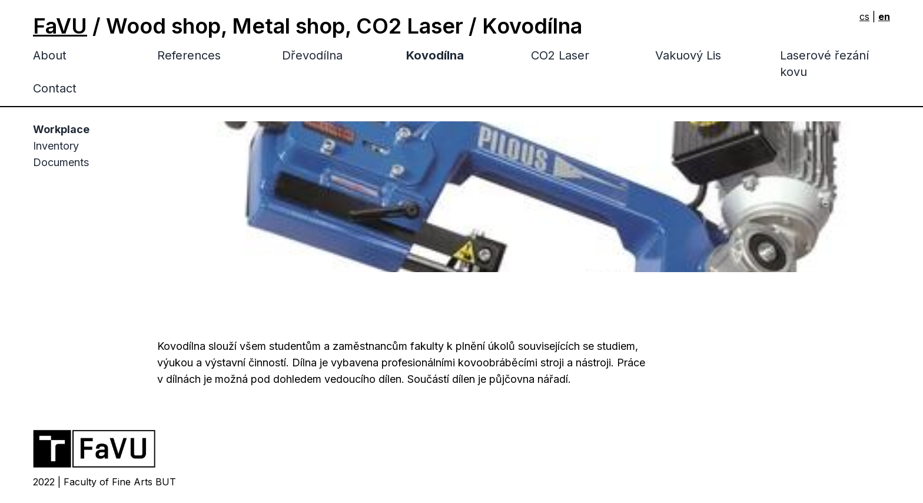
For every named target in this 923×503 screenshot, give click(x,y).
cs (864, 16)
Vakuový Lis (688, 55)
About (50, 55)
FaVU (60, 26)
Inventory (56, 146)
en (884, 16)
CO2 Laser (560, 55)
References (189, 55)
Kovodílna (435, 55)
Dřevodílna (312, 55)
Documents (61, 162)
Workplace (61, 129)
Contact (55, 88)
